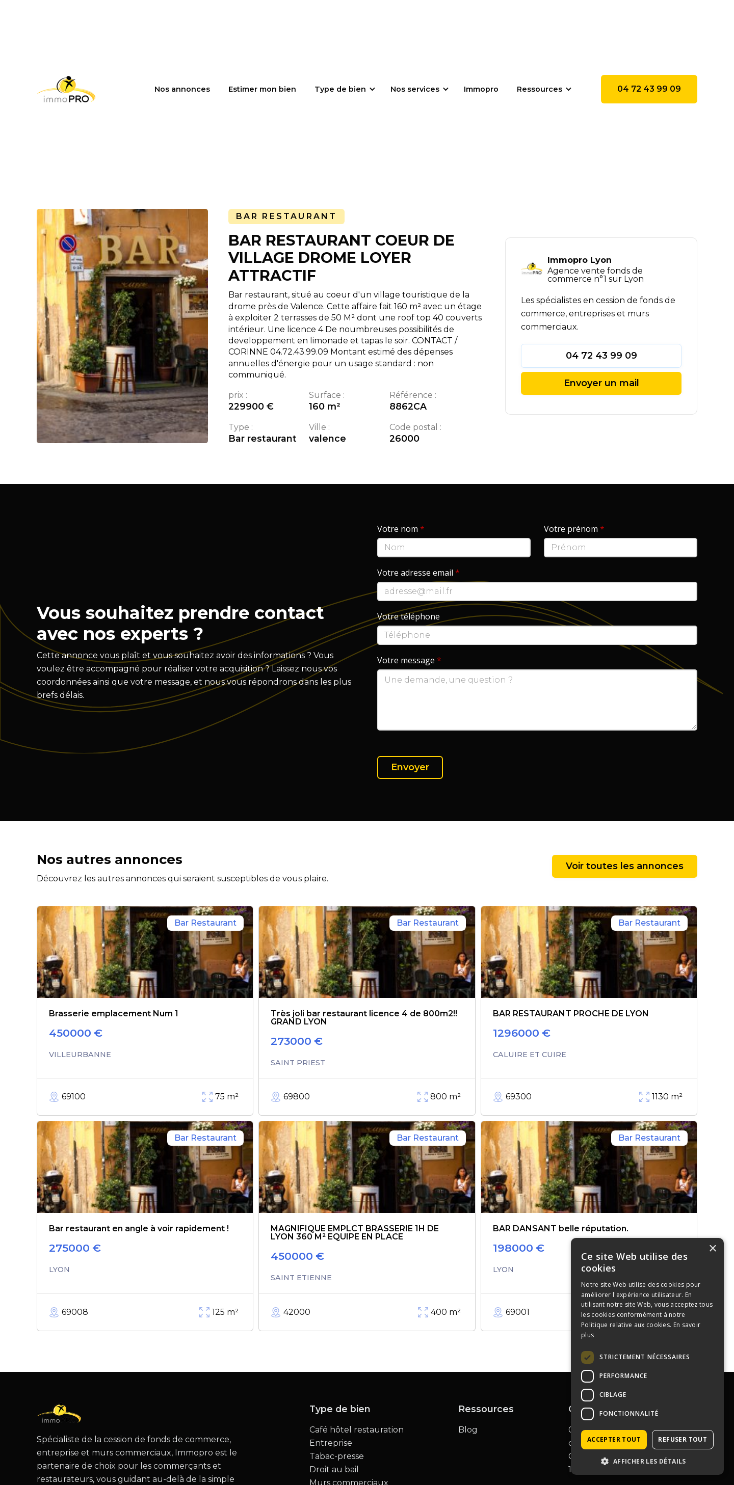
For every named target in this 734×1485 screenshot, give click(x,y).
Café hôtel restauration (356, 1430)
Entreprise (330, 1443)
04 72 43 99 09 (649, 89)
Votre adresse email (418, 573)
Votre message (409, 660)
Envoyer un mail (601, 383)
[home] (66, 89)
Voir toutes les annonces (625, 866)
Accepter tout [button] (614, 1439)
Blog (468, 1430)
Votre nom (401, 529)
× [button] (712, 1249)
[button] (343, 89)
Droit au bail (334, 1470)
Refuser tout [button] (682, 1439)
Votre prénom (574, 529)
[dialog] (647, 1356)
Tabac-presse (336, 1456)
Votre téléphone (408, 616)
